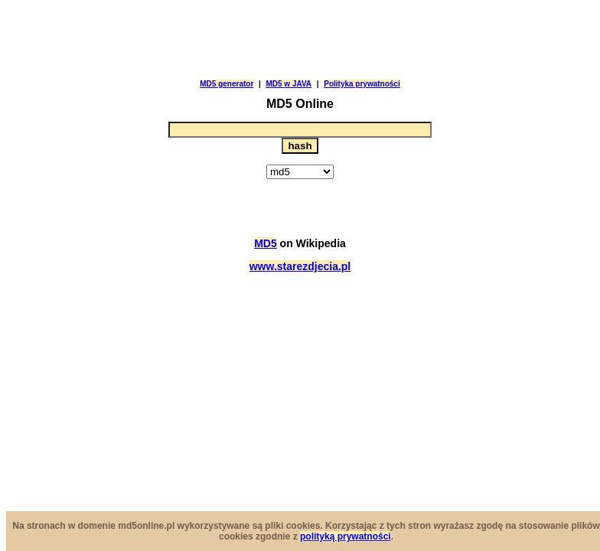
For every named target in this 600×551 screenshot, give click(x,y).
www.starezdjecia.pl (300, 266)
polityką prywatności (345, 536)
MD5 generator (226, 84)
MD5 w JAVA (288, 84)
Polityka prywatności (361, 84)
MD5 (265, 243)
